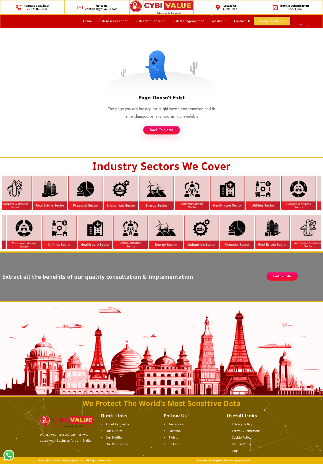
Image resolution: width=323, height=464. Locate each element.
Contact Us (242, 21)
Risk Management (188, 21)
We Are (219, 21)
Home (87, 21)
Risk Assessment (113, 21)
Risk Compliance (149, 21)
